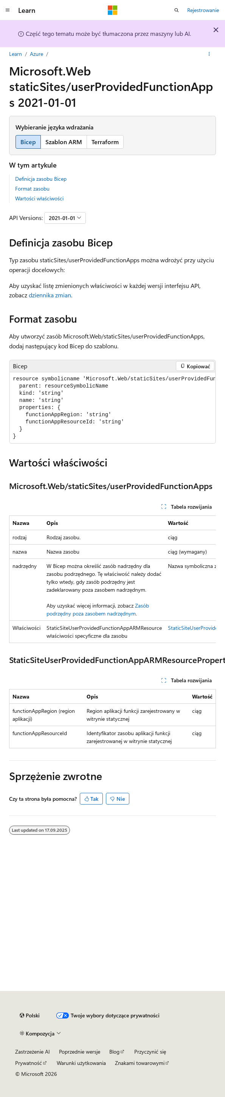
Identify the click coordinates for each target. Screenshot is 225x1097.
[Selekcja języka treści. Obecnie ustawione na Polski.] (29, 1015)
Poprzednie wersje (79, 1051)
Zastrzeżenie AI (32, 1051)
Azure (36, 53)
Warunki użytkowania (81, 1062)
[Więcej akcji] (209, 54)
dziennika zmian (50, 295)
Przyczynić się (150, 1051)
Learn (15, 53)
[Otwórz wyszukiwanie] (176, 10)
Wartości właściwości (39, 198)
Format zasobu (32, 188)
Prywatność (28, 1062)
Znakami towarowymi (139, 1062)
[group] (112, 408)
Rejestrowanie (203, 10)
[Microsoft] (113, 10)
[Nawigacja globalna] (7, 10)
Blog (114, 1051)
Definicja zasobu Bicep (41, 178)
